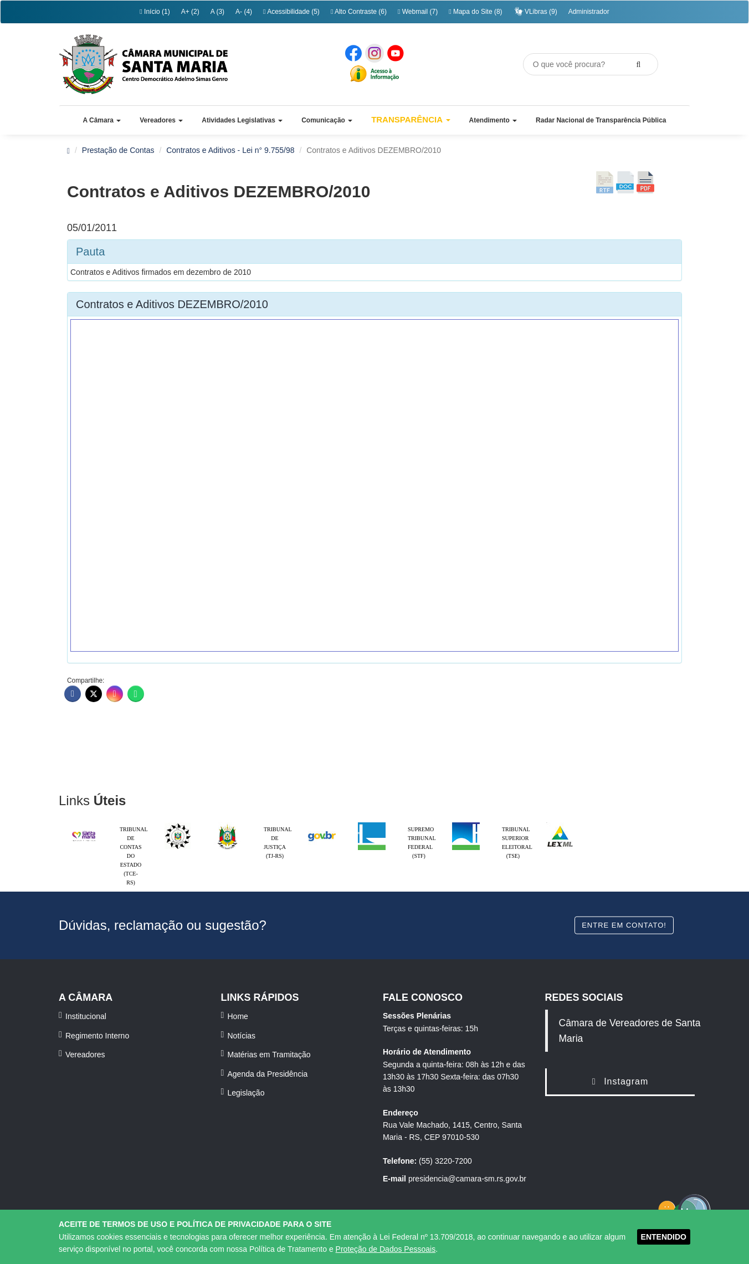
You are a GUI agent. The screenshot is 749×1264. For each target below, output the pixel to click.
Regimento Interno (97, 1035)
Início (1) (155, 12)
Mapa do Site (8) (475, 12)
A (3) (217, 12)
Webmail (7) (418, 12)
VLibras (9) (535, 11)
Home (238, 1016)
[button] (101, 120)
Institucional (85, 1016)
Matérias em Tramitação (269, 1054)
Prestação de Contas (118, 150)
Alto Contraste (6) (359, 12)
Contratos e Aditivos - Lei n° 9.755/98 (230, 150)
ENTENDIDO (663, 1236)
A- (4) (243, 12)
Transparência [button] (410, 119)
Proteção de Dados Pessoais (386, 1249)
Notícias (242, 1035)
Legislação (246, 1092)
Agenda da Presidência (268, 1073)
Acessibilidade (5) (291, 12)
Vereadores (85, 1054)
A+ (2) (190, 12)
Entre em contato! (624, 924)
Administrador (588, 12)
